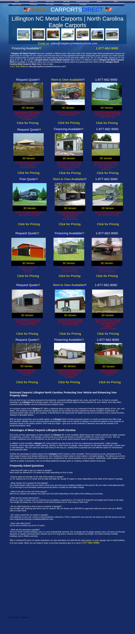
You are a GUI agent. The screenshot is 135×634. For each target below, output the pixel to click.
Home (17, 1)
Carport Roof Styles (83, 1)
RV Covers (50, 4)
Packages (66, 4)
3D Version (28, 107)
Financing (33, 4)
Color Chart (50, 1)
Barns (116, 1)
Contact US (33, 1)
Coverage (82, 4)
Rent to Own (16, 4)
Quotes (99, 1)
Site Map (66, 1)
